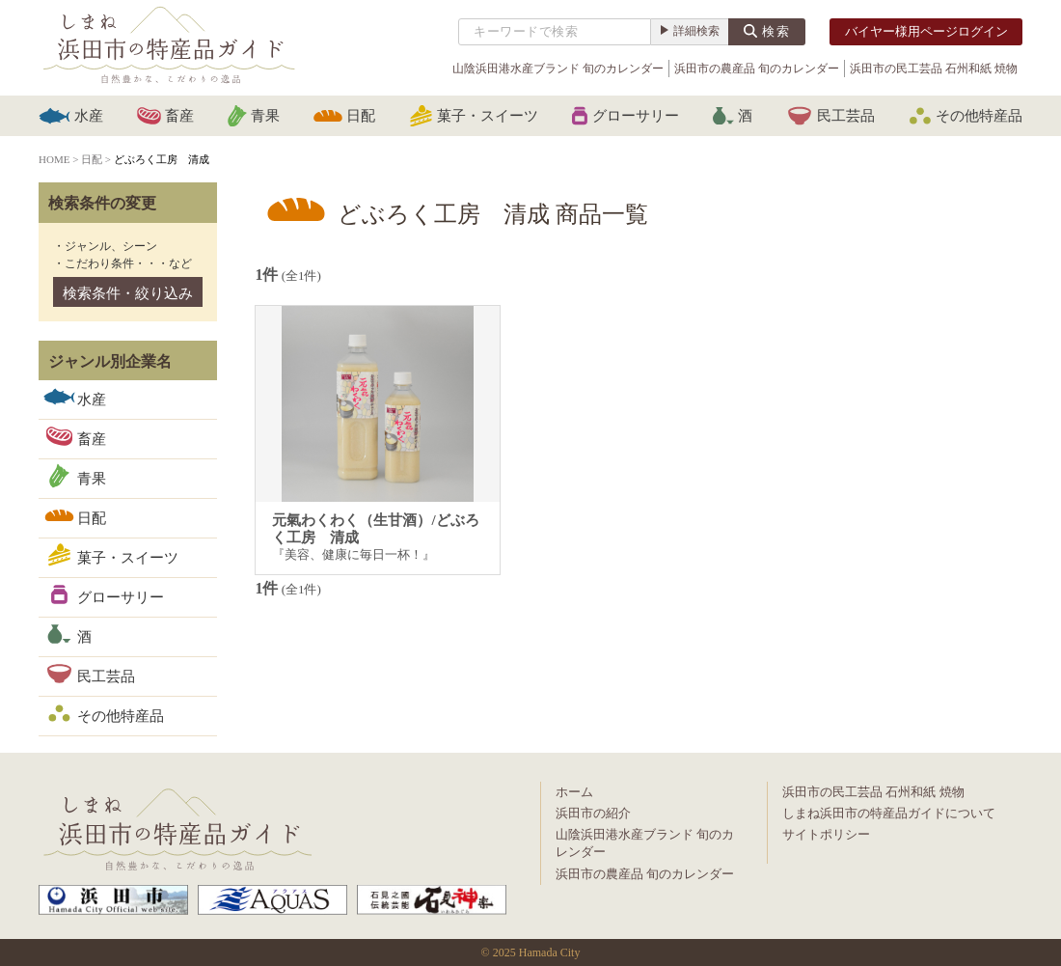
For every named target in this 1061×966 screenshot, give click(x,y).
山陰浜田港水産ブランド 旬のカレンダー (558, 68)
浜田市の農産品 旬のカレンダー (756, 68)
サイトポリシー (826, 834)
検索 (776, 31)
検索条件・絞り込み (128, 293)
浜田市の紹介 (593, 813)
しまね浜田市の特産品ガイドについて (888, 813)
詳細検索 (696, 31)
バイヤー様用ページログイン (926, 31)
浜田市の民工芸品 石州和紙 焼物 (934, 68)
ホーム (574, 792)
